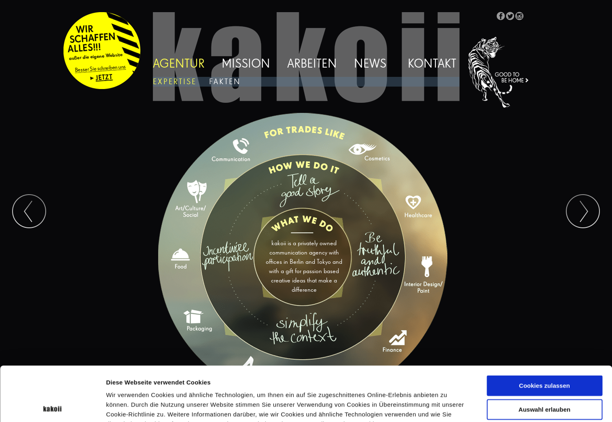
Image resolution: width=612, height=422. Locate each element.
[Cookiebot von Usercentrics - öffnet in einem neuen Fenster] (52, 406)
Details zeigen (430, 406)
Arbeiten (312, 64)
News (370, 64)
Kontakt (432, 64)
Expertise (175, 82)
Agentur (179, 64)
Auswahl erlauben (544, 355)
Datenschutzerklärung (164, 379)
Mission (246, 64)
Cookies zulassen (544, 331)
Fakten (225, 82)
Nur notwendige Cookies (544, 378)
